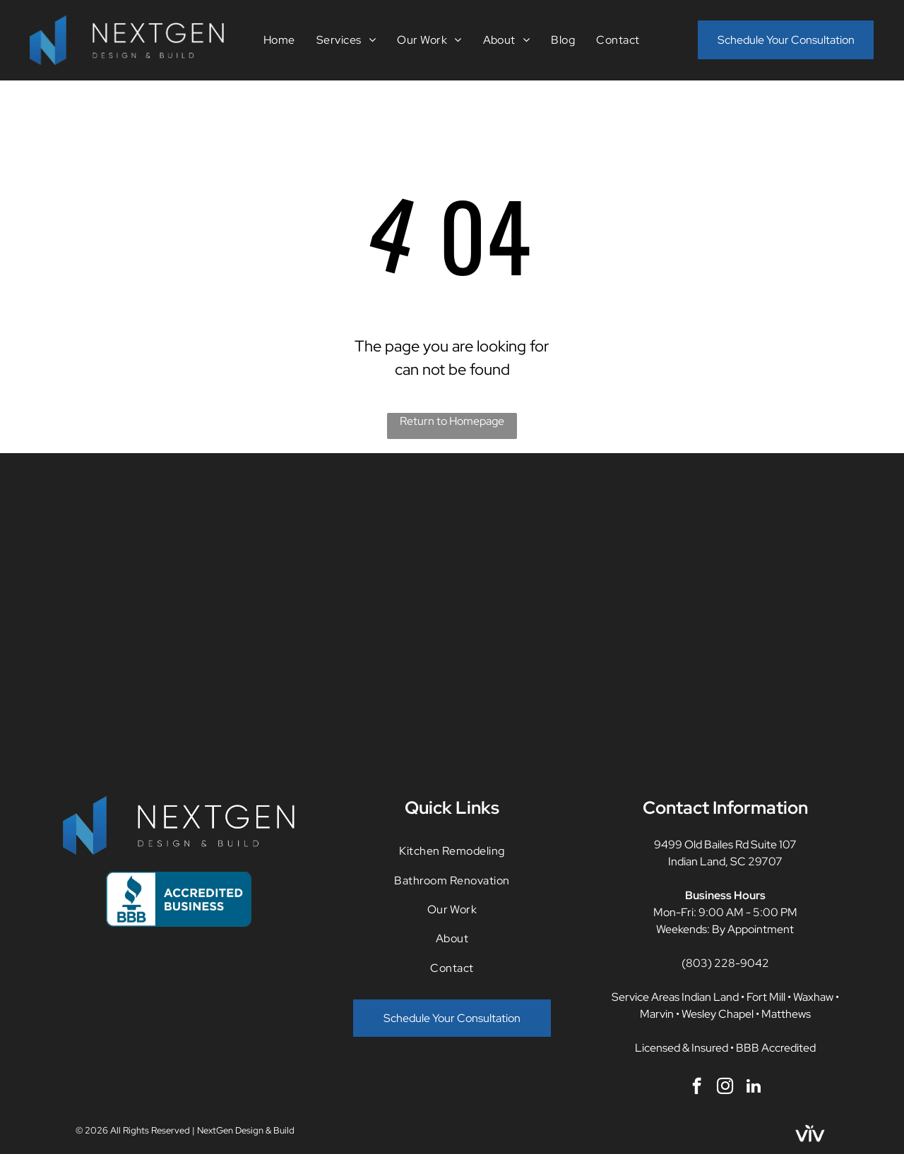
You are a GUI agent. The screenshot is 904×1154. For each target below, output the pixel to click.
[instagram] (725, 1088)
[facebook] (696, 1088)
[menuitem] (279, 40)
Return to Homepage (452, 421)
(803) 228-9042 (725, 963)
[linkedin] (753, 1088)
